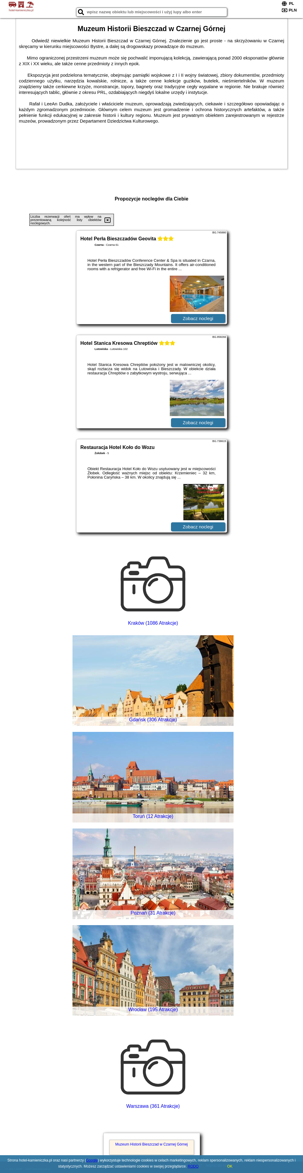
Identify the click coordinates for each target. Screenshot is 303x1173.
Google (92, 1160)
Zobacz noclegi (198, 318)
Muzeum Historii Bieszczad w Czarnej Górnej (151, 1144)
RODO (193, 1166)
